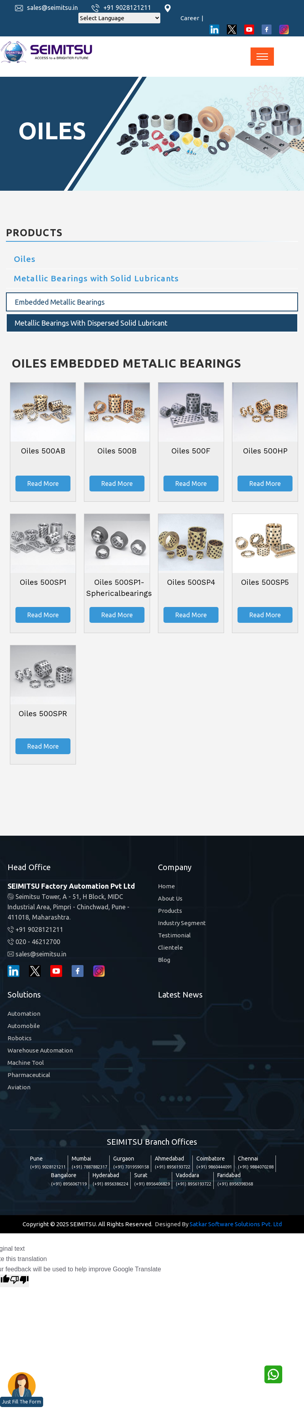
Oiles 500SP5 (265, 582)
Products (170, 910)
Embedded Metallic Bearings (59, 302)
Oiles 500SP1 (43, 582)
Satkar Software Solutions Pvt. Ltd (236, 1224)
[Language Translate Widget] (119, 18)
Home (166, 886)
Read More (43, 483)
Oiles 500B (117, 450)
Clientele (170, 947)
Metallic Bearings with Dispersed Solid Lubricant (91, 323)
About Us (170, 898)
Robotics (20, 1038)
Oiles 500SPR (43, 713)
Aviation (19, 1087)
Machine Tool (26, 1062)
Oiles (25, 259)
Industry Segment (182, 923)
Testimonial (174, 935)
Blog (164, 959)
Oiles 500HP (265, 450)
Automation (24, 1013)
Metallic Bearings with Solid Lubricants (96, 278)
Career (191, 18)
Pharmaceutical (29, 1075)
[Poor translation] (19, 1280)
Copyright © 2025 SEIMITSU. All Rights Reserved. (87, 1224)
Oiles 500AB (43, 450)
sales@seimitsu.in (52, 7)
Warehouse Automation (40, 1050)
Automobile (24, 1025)
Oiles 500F (191, 450)
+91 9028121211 (127, 7)
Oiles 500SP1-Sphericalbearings (119, 588)
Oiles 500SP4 (191, 582)
